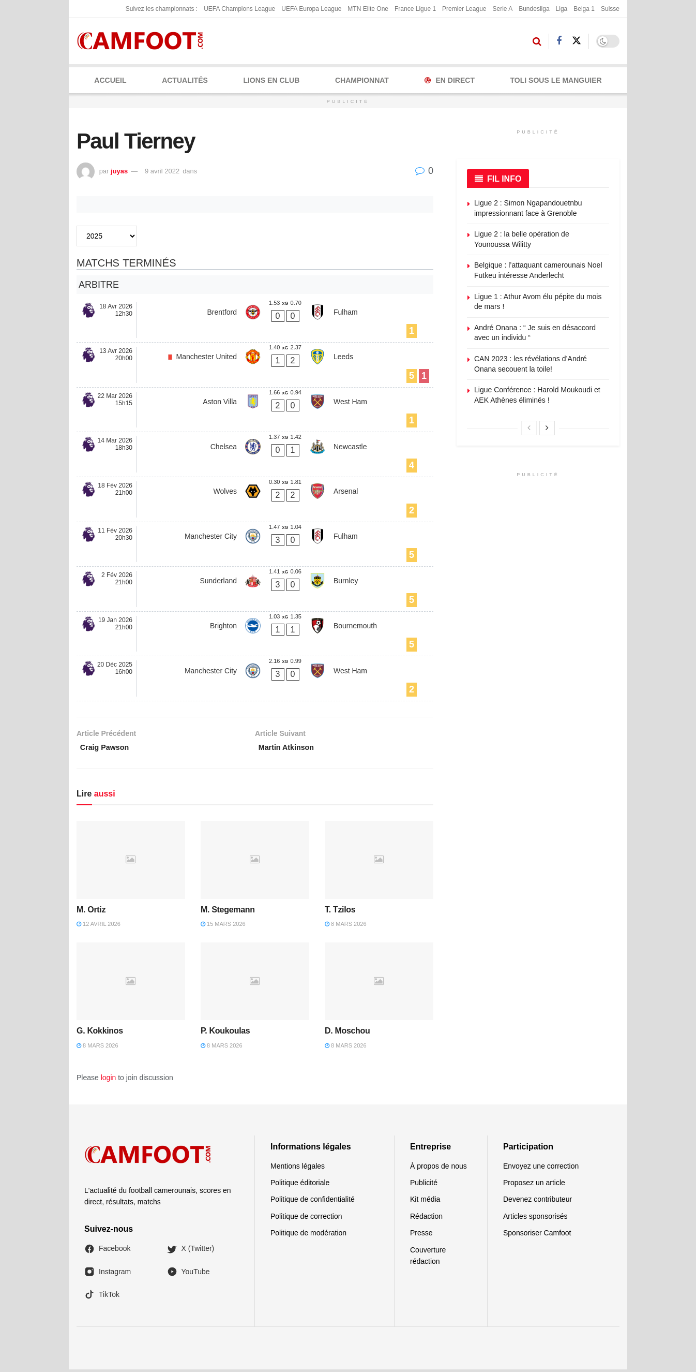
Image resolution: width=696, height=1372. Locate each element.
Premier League (464, 8)
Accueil (110, 80)
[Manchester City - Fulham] (255, 544)
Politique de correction (306, 1219)
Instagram (107, 1274)
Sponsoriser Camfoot (537, 1236)
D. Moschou (347, 1033)
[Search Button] (537, 41)
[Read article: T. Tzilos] (379, 863)
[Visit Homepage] (143, 41)
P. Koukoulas (225, 1033)
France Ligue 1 (415, 8)
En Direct (450, 80)
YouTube (188, 1274)
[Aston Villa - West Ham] (255, 410)
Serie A (502, 8)
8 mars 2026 (346, 926)
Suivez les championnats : (162, 8)
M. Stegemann (228, 912)
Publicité (423, 1185)
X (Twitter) (191, 1251)
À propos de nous (438, 1168)
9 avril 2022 (162, 171)
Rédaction (426, 1219)
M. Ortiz (91, 912)
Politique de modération (308, 1236)
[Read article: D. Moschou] (379, 984)
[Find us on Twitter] (576, 41)
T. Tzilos (340, 912)
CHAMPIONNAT (362, 80)
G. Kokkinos (100, 1033)
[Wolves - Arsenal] (255, 499)
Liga (562, 8)
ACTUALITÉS (185, 80)
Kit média (425, 1202)
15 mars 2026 (223, 926)
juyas (119, 171)
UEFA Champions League (239, 8)
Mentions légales (297, 1168)
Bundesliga (534, 8)
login (108, 1080)
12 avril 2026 (98, 926)
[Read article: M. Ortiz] (131, 863)
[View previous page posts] (529, 428)
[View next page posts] (547, 428)
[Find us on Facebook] (559, 41)
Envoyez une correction (541, 1168)
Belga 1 (584, 8)
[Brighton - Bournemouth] (255, 634)
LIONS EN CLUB (271, 80)
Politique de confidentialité (312, 1202)
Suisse (610, 8)
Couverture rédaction (428, 1258)
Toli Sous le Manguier (556, 80)
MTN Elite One (367, 8)
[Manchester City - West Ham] (255, 678)
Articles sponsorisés (535, 1219)
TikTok (101, 1297)
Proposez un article (534, 1185)
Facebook (107, 1251)
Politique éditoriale (299, 1185)
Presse (421, 1236)
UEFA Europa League (311, 8)
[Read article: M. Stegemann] (255, 863)
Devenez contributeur (537, 1202)
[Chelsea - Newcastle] (255, 454)
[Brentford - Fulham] (255, 320)
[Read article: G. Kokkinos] (131, 984)
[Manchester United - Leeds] (255, 365)
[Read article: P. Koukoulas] (255, 984)
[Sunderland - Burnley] (255, 589)
